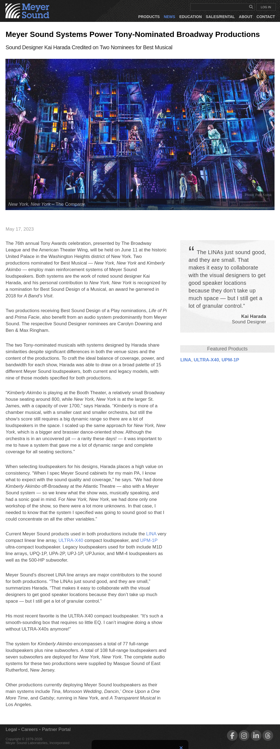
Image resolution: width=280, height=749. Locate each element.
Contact (265, 16)
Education (190, 16)
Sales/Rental (220, 16)
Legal (11, 729)
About (246, 16)
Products (149, 16)
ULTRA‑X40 (206, 359)
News (169, 16)
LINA (185, 359)
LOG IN (266, 7)
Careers (29, 729)
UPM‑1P (230, 359)
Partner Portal (56, 729)
